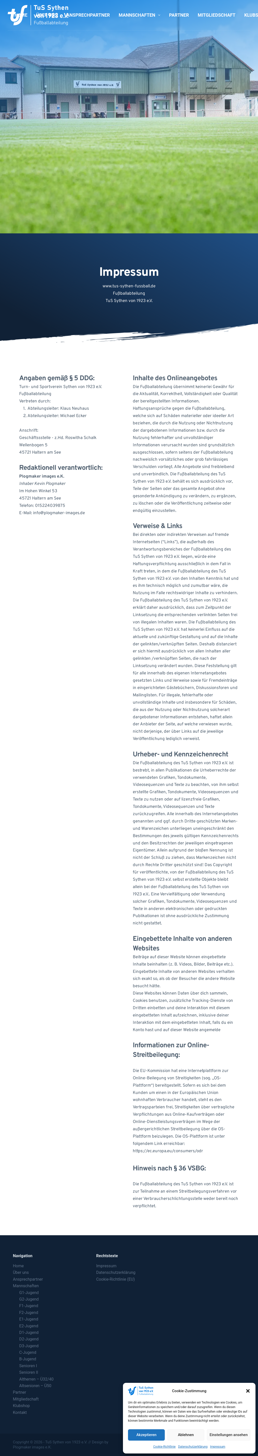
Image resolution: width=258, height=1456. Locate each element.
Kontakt (20, 1412)
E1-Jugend (28, 1319)
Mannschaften (140, 15)
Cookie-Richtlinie (164, 1446)
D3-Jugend (29, 1345)
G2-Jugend (29, 1299)
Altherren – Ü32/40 (36, 1379)
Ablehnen (186, 1435)
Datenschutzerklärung (193, 1446)
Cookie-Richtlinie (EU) (115, 1279)
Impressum (217, 1446)
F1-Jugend (28, 1305)
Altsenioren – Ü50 (35, 1385)
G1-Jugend (29, 1292)
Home (21, 15)
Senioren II (28, 1372)
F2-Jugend (28, 1312)
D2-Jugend (29, 1339)
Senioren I (28, 1365)
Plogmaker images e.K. (32, 1447)
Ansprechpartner (88, 15)
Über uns (47, 15)
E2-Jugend (28, 1326)
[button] (247, 1390)
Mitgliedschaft (217, 15)
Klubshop (21, 1405)
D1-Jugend (29, 1332)
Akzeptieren (146, 1435)
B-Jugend (27, 1359)
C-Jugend (27, 1352)
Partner (179, 15)
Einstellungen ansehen (229, 1435)
